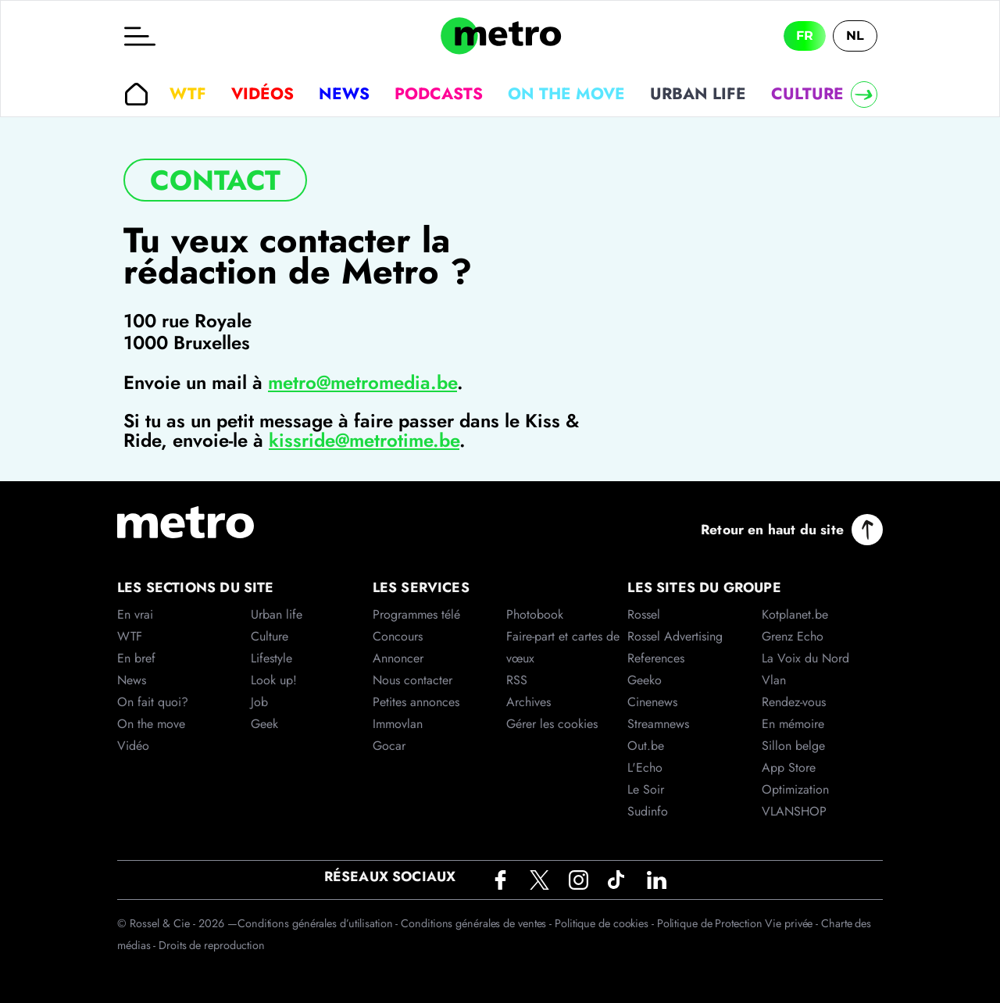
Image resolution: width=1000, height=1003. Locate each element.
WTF (188, 93)
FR (804, 35)
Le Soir (645, 789)
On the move (566, 93)
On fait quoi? (152, 702)
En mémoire (793, 724)
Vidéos (262, 93)
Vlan (774, 680)
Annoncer (398, 658)
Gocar (389, 746)
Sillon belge (793, 746)
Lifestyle (271, 658)
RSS (516, 680)
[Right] (864, 94)
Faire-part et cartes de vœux (563, 647)
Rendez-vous (794, 702)
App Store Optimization (795, 778)
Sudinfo (647, 811)
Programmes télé (416, 614)
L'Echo (644, 767)
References (655, 658)
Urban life (698, 93)
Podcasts (439, 93)
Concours (398, 636)
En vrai (135, 614)
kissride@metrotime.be (364, 440)
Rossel (643, 614)
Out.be (645, 746)
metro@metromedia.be (362, 382)
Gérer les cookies (552, 724)
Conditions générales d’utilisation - (319, 923)
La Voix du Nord (805, 658)
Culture (807, 93)
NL (855, 35)
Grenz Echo (792, 636)
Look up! (274, 680)
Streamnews (658, 724)
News (344, 93)
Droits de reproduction (212, 945)
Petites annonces (416, 702)
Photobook (534, 614)
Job (259, 702)
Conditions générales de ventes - (478, 923)
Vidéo (133, 746)
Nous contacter (412, 680)
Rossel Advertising (675, 636)
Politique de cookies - (606, 923)
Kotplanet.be (795, 614)
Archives (528, 702)
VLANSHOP (794, 811)
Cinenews (652, 702)
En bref (136, 658)
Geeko (644, 680)
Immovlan (398, 724)
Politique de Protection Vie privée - (739, 923)
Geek (264, 724)
